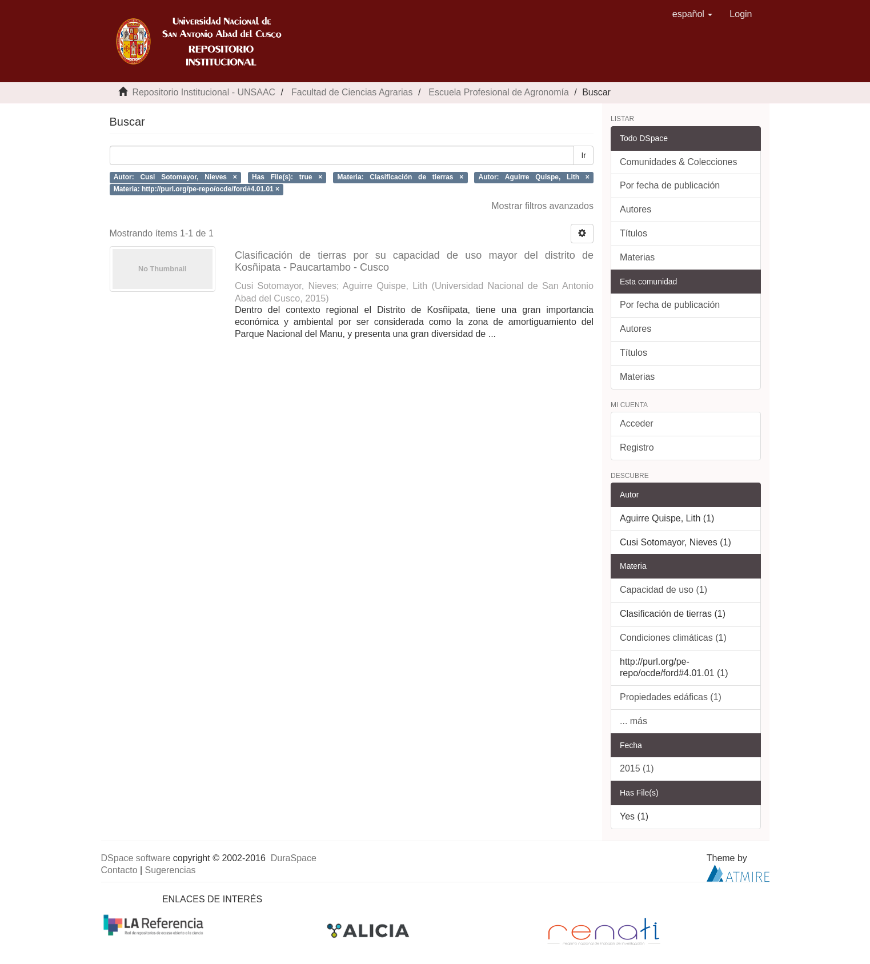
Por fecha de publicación (670, 185)
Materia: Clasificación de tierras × (401, 177)
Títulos (633, 233)
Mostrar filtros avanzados (542, 206)
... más (633, 721)
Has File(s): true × (287, 177)
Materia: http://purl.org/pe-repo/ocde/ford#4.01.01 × (196, 189)
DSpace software (136, 858)
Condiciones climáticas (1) (673, 637)
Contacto (119, 870)
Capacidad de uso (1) (663, 590)
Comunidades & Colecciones (678, 162)
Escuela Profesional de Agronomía (498, 92)
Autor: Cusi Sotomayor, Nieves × (175, 177)
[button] (692, 14)
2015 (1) (637, 768)
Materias (637, 257)
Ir (583, 155)
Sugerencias (170, 870)
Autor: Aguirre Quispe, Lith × (534, 177)
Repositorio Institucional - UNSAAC (203, 92)
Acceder (636, 423)
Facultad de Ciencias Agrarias (352, 92)
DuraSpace (293, 858)
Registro (637, 447)
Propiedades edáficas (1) (670, 697)
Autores (635, 209)
